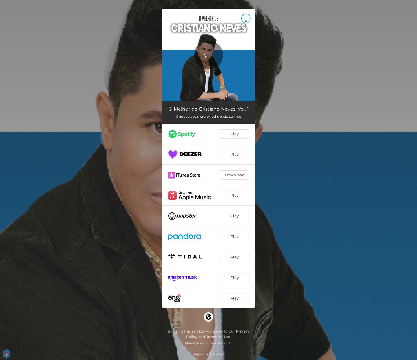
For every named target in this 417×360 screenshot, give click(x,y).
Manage (192, 343)
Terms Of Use (218, 337)
